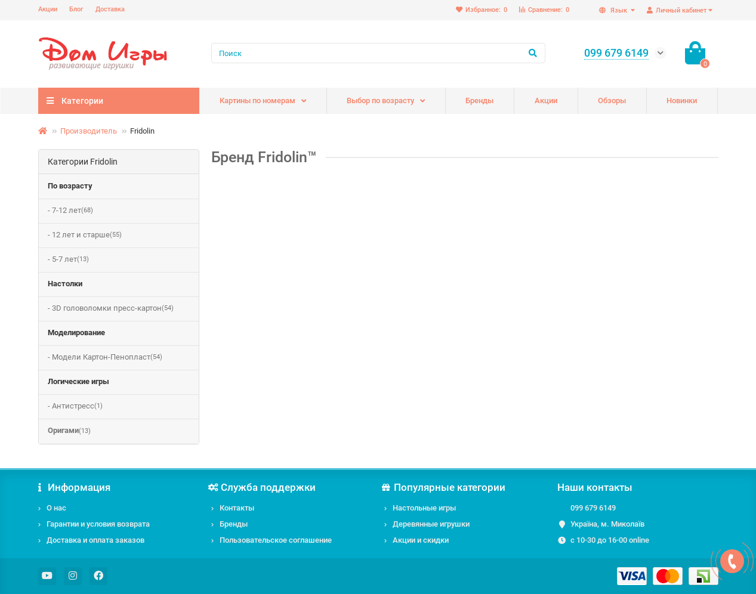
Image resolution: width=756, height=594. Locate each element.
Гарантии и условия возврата (98, 523)
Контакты (237, 507)
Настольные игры (424, 507)
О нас (56, 507)
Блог (76, 9)
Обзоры (612, 100)
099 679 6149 (593, 507)
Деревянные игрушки (431, 523)
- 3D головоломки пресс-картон (111, 309)
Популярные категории (445, 487)
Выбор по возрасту (380, 100)
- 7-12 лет (70, 211)
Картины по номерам (257, 100)
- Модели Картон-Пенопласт (105, 357)
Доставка (110, 9)
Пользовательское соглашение (276, 540)
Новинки (681, 100)
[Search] (378, 53)
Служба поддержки (263, 487)
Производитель (88, 130)
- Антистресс (75, 406)
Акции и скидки (421, 540)
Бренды (479, 100)
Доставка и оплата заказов (95, 540)
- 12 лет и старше (85, 235)
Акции (47, 9)
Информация (74, 487)
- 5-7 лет (68, 260)
